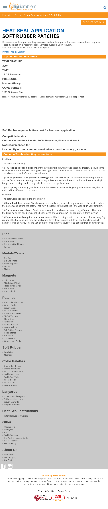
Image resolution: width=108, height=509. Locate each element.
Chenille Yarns (10, 382)
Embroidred (9, 291)
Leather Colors (10, 385)
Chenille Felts (10, 379)
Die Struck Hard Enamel (14, 244)
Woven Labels (10, 308)
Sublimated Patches (12, 313)
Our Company (10, 457)
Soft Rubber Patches (13, 330)
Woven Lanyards (11, 402)
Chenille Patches (11, 310)
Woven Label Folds (12, 341)
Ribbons (7, 266)
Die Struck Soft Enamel (13, 238)
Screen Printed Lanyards (14, 396)
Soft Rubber (9, 241)
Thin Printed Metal (12, 283)
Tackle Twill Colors (12, 374)
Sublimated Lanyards (13, 399)
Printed (7, 247)
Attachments (9, 427)
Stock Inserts (9, 338)
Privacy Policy (64, 491)
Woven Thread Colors (13, 371)
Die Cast (7, 258)
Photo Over (9, 319)
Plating (7, 269)
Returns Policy (10, 443)
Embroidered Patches (13, 302)
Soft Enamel (9, 280)
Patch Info (8, 335)
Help (6, 432)
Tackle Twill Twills (11, 377)
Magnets (8, 355)
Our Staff (8, 460)
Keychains (8, 352)
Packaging (8, 429)
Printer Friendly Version (13, 51)
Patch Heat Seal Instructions (16, 416)
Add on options (11, 263)
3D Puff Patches (11, 316)
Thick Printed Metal (12, 286)
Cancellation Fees (11, 440)
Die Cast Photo (10, 260)
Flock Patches (10, 333)
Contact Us (9, 454)
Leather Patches (11, 324)
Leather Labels (10, 327)
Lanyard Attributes (12, 404)
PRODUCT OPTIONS (93, 22)
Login (54, 505)
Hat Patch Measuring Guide (16, 438)
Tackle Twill (9, 321)
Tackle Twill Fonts (11, 435)
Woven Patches (10, 305)
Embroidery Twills (12, 368)
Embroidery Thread (12, 366)
